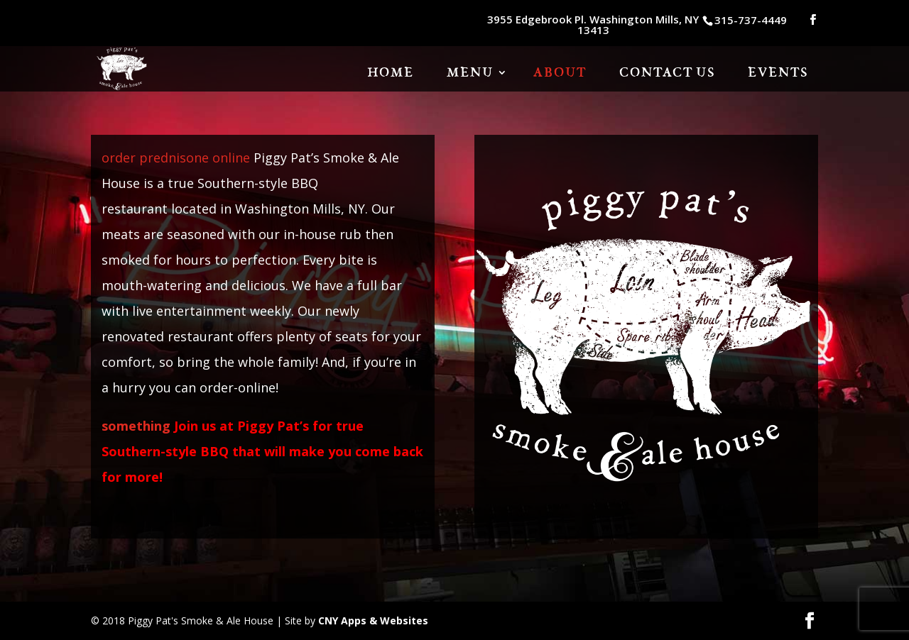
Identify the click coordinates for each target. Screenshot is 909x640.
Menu (470, 73)
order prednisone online (176, 157)
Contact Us (667, 73)
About (560, 73)
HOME (390, 73)
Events (778, 73)
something (136, 425)
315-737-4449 (750, 20)
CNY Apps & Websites (373, 620)
